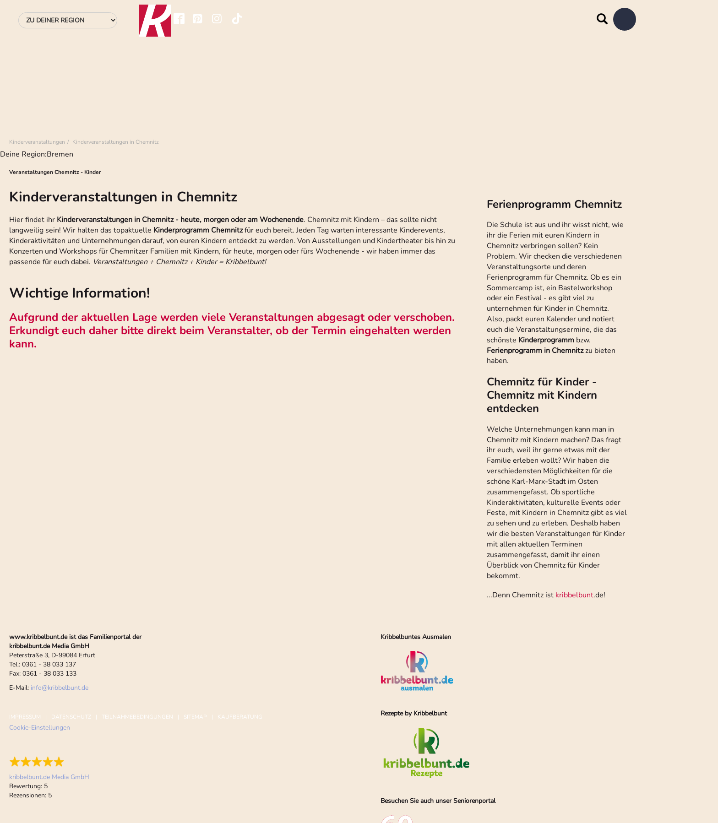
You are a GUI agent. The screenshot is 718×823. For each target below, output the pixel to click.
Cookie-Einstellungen (39, 727)
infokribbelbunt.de (59, 687)
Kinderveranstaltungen (37, 142)
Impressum (25, 716)
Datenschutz (71, 716)
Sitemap (195, 716)
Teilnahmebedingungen (137, 716)
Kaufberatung (240, 716)
